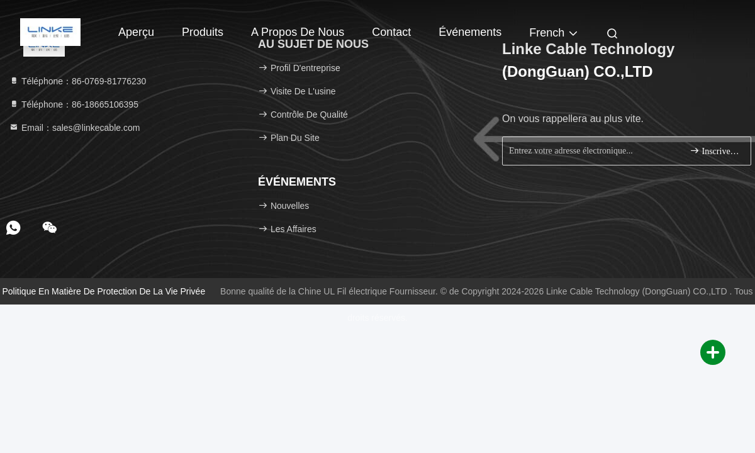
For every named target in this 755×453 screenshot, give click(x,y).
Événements (470, 32)
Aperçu (136, 32)
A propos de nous (297, 32)
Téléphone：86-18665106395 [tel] (73, 104)
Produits (202, 32)
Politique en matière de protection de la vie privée (104, 291)
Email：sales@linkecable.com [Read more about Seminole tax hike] (74, 128)
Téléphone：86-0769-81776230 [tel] (77, 81)
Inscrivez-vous (715, 150)
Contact (391, 32)
